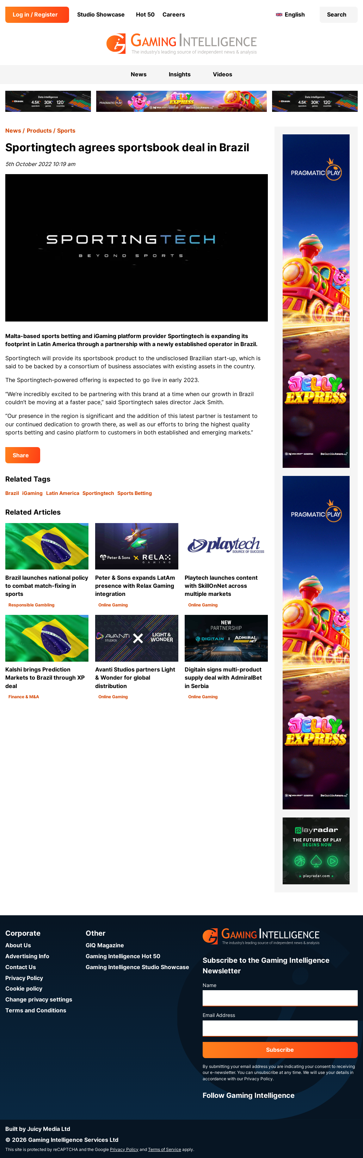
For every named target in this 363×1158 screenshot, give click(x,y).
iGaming (32, 493)
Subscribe (280, 1049)
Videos (222, 74)
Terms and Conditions (35, 1010)
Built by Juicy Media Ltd (37, 1129)
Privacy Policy (24, 978)
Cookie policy (23, 988)
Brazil (12, 493)
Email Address (219, 1015)
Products (39, 130)
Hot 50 (145, 14)
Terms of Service (164, 1149)
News (13, 130)
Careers (173, 14)
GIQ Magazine (105, 945)
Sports (66, 130)
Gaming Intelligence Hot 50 (123, 956)
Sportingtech (98, 493)
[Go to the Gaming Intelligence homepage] (181, 44)
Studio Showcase (101, 14)
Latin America (62, 493)
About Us (18, 945)
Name (209, 985)
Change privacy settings (38, 999)
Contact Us (20, 967)
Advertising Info (27, 956)
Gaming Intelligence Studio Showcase (137, 967)
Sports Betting (134, 493)
